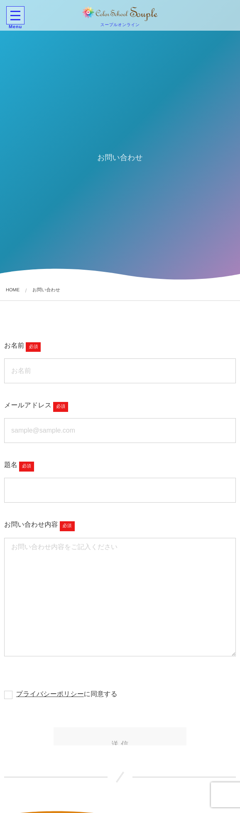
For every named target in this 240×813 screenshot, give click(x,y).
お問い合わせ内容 (31, 524)
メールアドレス (27, 405)
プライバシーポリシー (50, 694)
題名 (10, 465)
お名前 (14, 345)
